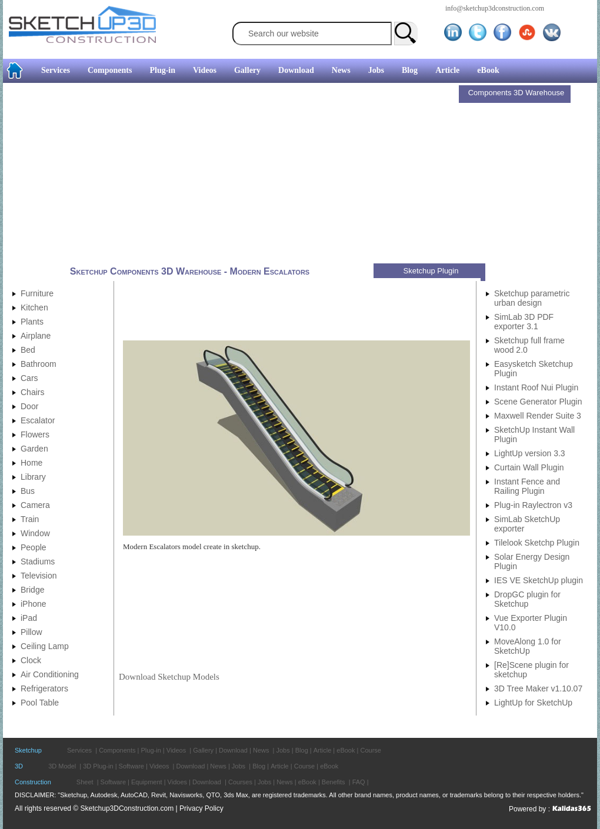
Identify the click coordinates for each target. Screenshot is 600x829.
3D (19, 766)
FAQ (358, 781)
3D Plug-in (98, 766)
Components (110, 70)
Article (447, 70)
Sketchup (28, 750)
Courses (240, 781)
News (341, 70)
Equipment (146, 781)
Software (131, 766)
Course (370, 750)
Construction (33, 781)
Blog (410, 70)
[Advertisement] (232, 174)
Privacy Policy (201, 808)
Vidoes (177, 781)
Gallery (247, 70)
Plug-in (162, 70)
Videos (204, 70)
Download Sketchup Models (169, 676)
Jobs (376, 70)
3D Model (62, 766)
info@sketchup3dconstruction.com (494, 8)
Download (296, 70)
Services (55, 70)
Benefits (333, 781)
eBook (488, 70)
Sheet (85, 781)
